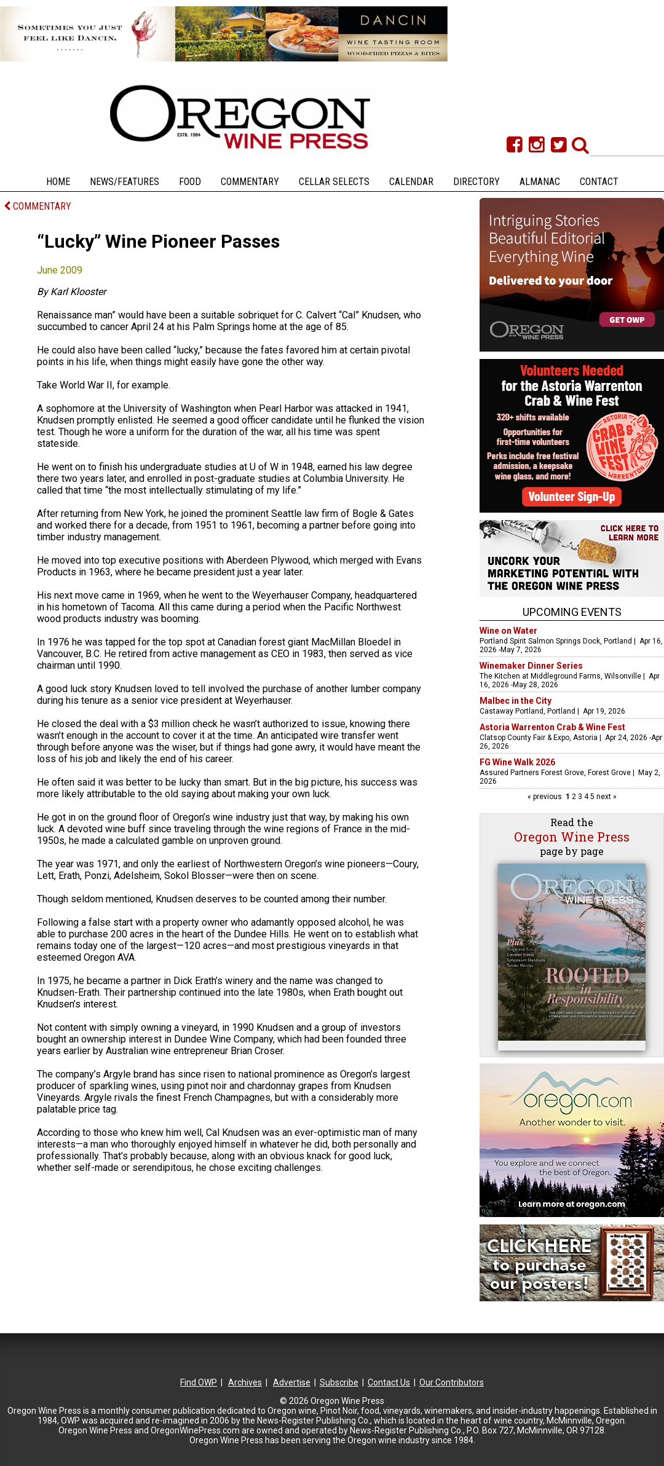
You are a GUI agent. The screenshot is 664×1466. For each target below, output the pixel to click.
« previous (546, 796)
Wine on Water (508, 631)
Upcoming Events (572, 611)
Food (190, 181)
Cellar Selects (334, 181)
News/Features (124, 181)
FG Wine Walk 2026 (517, 762)
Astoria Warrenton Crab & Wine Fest (552, 727)
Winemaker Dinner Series (531, 666)
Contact (599, 181)
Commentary (250, 181)
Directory (476, 181)
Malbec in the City (515, 701)
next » (606, 796)
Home (58, 181)
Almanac (540, 181)
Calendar (411, 181)
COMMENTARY (37, 206)
